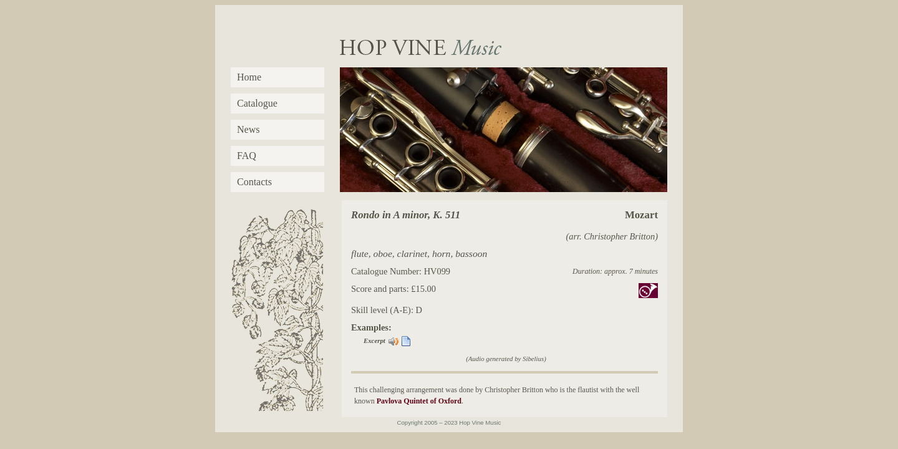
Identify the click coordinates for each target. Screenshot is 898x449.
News (248, 129)
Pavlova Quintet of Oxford (419, 401)
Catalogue (257, 103)
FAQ (246, 155)
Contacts (254, 181)
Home (249, 77)
